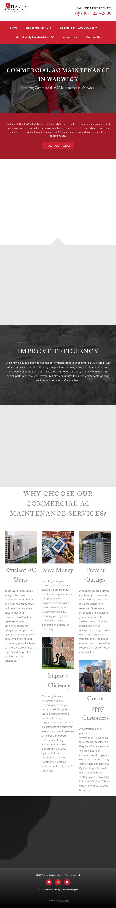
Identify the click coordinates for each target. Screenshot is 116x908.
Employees (73, 889)
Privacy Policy (54, 889)
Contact (64, 889)
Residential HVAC (38, 28)
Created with (58, 900)
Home (14, 28)
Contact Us (93, 37)
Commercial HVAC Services (78, 28)
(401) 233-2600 (95, 14)
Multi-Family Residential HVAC (35, 37)
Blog (46, 889)
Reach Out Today (58, 146)
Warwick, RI (76, 128)
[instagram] (58, 882)
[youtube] (67, 882)
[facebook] (49, 882)
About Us (70, 37)
